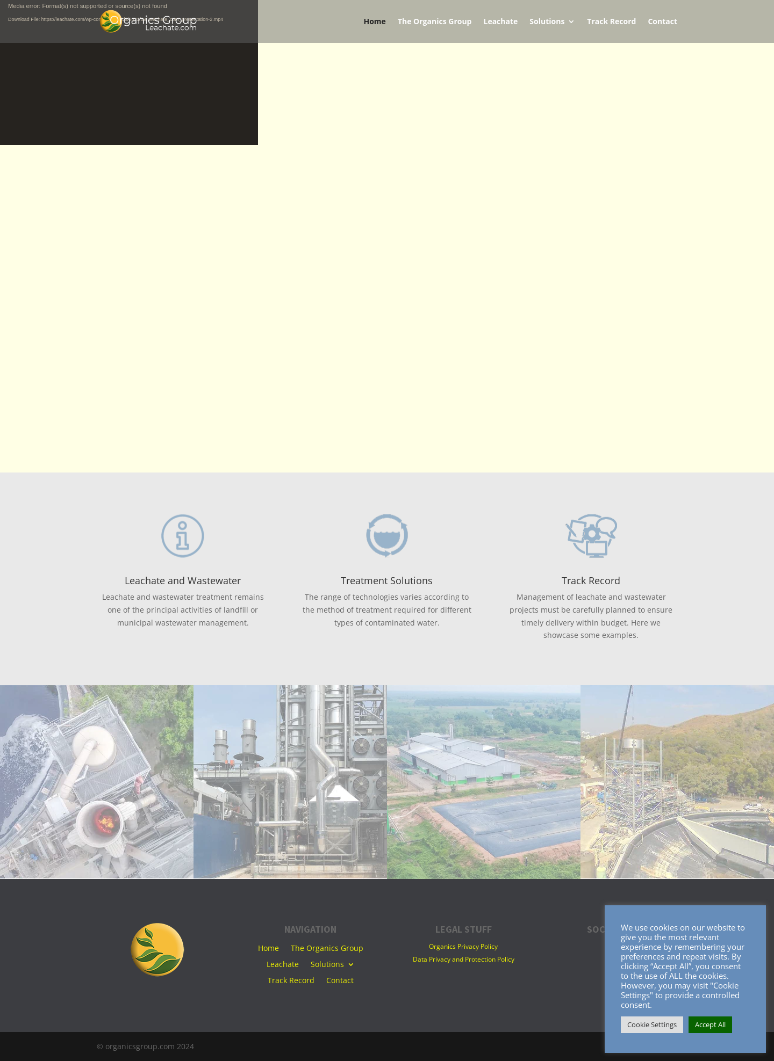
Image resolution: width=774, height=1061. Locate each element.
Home (374, 22)
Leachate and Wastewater (183, 580)
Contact (662, 22)
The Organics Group (435, 22)
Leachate (500, 22)
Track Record (611, 22)
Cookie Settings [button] (652, 1024)
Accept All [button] (710, 1024)
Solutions (546, 22)
